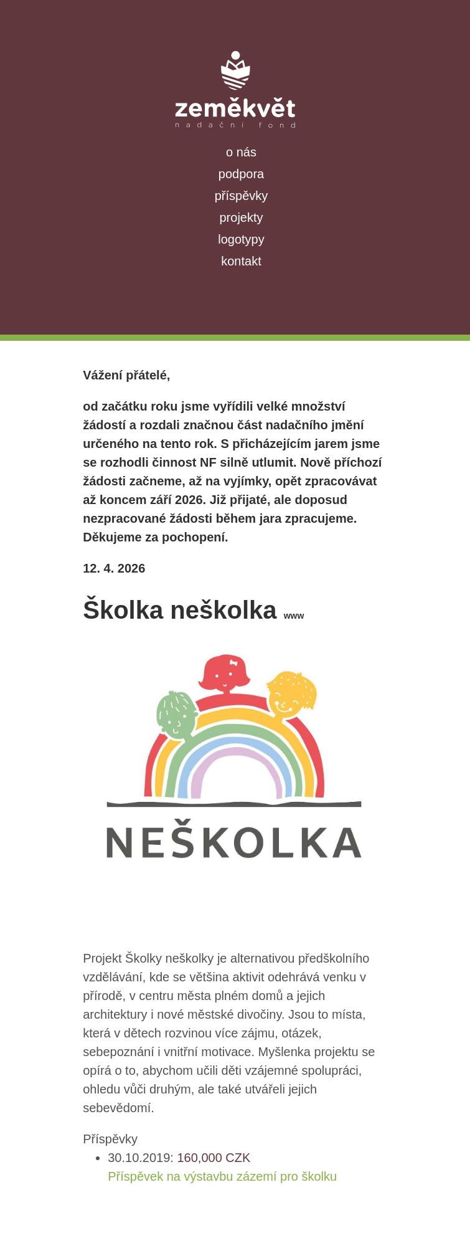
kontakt (241, 261)
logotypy (241, 239)
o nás (241, 152)
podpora (241, 174)
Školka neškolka (193, 610)
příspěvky (241, 195)
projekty (241, 217)
